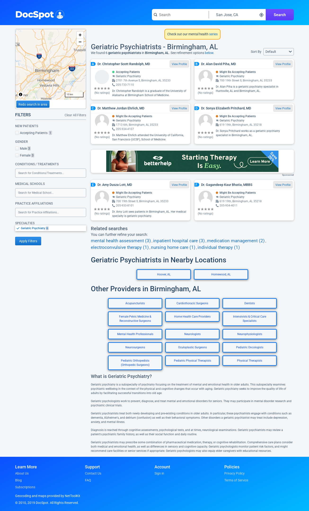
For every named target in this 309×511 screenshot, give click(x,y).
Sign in (159, 473)
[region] (50, 64)
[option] (53, 228)
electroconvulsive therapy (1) (120, 247)
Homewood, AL (221, 274)
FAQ (88, 480)
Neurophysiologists (249, 334)
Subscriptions (25, 487)
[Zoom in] (80, 34)
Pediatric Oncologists (249, 347)
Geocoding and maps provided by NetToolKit (47, 496)
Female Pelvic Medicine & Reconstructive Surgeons (135, 319)
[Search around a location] (237, 14)
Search (280, 15)
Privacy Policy (234, 473)
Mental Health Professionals (135, 334)
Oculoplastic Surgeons (192, 347)
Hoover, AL (164, 274)
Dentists (249, 303)
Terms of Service (236, 480)
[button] (278, 51)
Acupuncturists (135, 303)
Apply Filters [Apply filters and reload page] (28, 241)
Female (24, 155)
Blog (18, 480)
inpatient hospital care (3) (179, 240)
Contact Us (93, 473)
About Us (22, 473)
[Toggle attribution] (20, 94)
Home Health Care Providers (192, 316)
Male (23, 148)
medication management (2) (236, 240)
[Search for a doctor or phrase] (180, 14)
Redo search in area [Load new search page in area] (32, 104)
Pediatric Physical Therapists (192, 360)
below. (209, 53)
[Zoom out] (80, 41)
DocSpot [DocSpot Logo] (38, 14)
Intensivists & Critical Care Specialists (249, 319)
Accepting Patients (33, 133)
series (213, 34)
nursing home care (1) (173, 247)
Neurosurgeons (135, 347)
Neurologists (192, 334)
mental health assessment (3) (121, 240)
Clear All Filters (75, 115)
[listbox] (50, 228)
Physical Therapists (249, 360)
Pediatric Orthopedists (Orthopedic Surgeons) (135, 363)
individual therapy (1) (219, 247)
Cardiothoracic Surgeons (192, 303)
